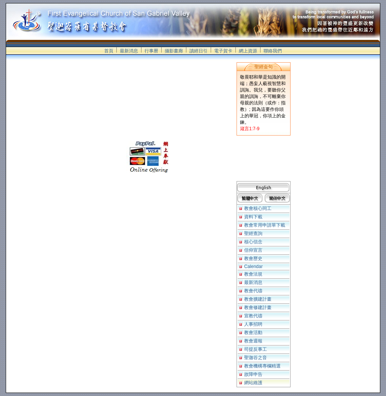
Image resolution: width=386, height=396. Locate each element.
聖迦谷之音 (255, 357)
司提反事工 (255, 349)
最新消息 (129, 51)
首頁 (108, 51)
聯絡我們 (273, 51)
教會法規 (253, 274)
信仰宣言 (253, 250)
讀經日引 (198, 51)
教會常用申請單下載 (264, 225)
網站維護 (253, 382)
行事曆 (151, 51)
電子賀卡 (223, 51)
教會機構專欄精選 (262, 366)
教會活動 (253, 332)
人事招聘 (253, 324)
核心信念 (253, 242)
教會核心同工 (258, 208)
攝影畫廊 (174, 51)
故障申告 (253, 374)
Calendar (253, 266)
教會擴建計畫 (258, 299)
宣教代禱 (253, 316)
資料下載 (253, 216)
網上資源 (248, 51)
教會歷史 (253, 258)
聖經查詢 (253, 233)
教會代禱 (253, 290)
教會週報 (253, 341)
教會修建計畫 (258, 307)
